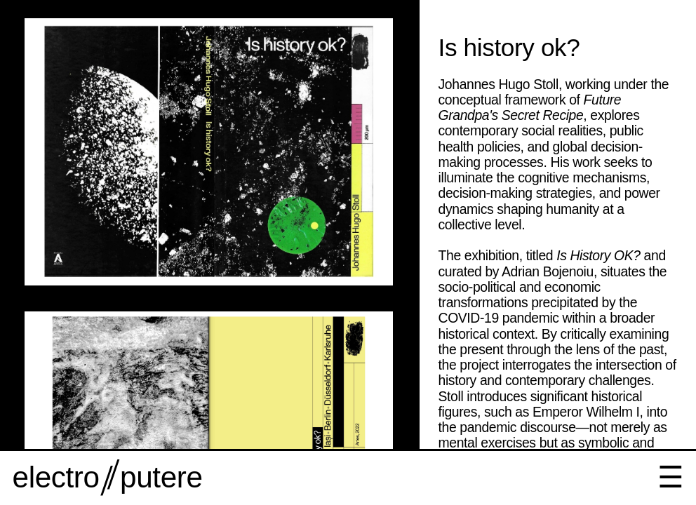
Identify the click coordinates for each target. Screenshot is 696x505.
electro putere (108, 477)
